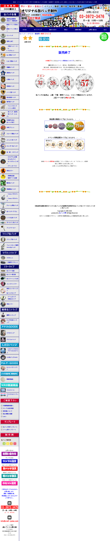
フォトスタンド (12, 106)
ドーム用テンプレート (9, 429)
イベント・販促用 (34, 34)
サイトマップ (38, 29)
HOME (25, 29)
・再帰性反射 (10, 176)
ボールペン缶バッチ (12, 222)
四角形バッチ (10, 86)
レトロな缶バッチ (12, 217)
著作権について (7, 411)
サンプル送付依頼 (8, 408)
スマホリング (10, 333)
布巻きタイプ (12, 299)
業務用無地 (10, 379)
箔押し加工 (10, 41)
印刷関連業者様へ (8, 405)
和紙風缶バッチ (11, 189)
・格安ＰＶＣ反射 (12, 178)
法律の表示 (78, 29)
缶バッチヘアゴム (12, 211)
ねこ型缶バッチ (11, 55)
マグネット (10, 258)
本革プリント (10, 127)
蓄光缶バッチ (10, 183)
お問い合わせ (93, 29)
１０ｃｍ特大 (12, 108)
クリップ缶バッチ (12, 239)
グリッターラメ (12, 166)
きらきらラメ (12, 159)
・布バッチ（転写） (12, 112)
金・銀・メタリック (12, 152)
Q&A (105, 29)
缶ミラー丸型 (10, 271)
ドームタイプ (12, 296)
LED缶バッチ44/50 (12, 357)
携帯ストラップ (11, 315)
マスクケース (10, 390)
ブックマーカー (11, 228)
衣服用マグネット (13, 262)
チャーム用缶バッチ (12, 205)
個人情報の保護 (7, 414)
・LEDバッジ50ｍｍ (12, 349)
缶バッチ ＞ (24, 34)
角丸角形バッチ (11, 97)
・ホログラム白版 (12, 157)
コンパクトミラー (12, 284)
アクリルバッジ (11, 339)
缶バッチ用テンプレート (10, 427)
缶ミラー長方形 (11, 274)
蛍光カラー (10, 170)
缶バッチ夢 (62, 213)
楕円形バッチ (10, 102)
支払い (66, 29)
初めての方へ (53, 29)
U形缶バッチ (10, 79)
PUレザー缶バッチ (12, 146)
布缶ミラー (10, 304)
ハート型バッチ (11, 92)
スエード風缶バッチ (12, 133)
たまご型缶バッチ (12, 61)
